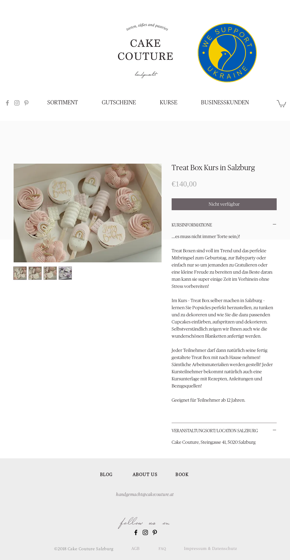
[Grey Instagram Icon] (16, 102)
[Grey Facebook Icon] (7, 102)
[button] (281, 103)
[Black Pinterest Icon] (154, 532)
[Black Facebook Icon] (135, 532)
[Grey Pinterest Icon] (26, 102)
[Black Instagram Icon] (145, 532)
